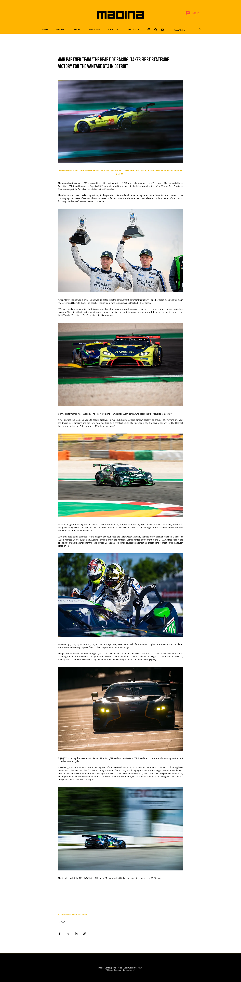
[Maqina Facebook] (155, 29)
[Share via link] (84, 933)
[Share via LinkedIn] (76, 933)
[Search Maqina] (183, 29)
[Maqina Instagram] (149, 29)
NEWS (62, 922)
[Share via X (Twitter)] (68, 933)
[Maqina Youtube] (162, 29)
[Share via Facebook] (59, 933)
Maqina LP (130, 970)
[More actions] (181, 52)
